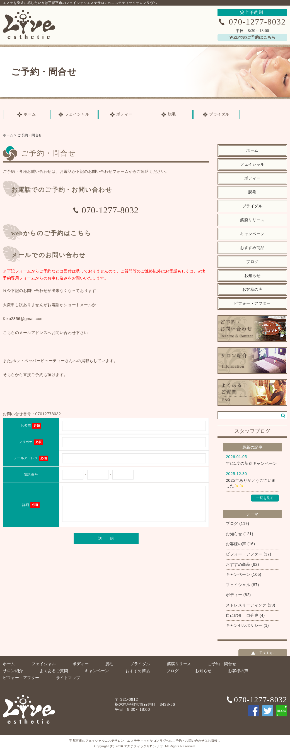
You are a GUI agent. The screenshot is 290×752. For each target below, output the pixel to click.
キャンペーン (252, 234)
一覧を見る (265, 498)
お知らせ (252, 276)
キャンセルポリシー (244, 625)
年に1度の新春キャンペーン (251, 463)
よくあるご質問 (54, 671)
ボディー (252, 178)
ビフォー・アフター (252, 303)
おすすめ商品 (252, 248)
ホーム (8, 135)
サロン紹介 (13, 671)
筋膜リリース (252, 220)
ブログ (252, 262)
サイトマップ (68, 677)
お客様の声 (252, 289)
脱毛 (252, 192)
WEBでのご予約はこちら (252, 37)
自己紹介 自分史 (242, 615)
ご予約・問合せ (30, 135)
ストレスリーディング (246, 605)
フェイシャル (252, 164)
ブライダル (252, 206)
